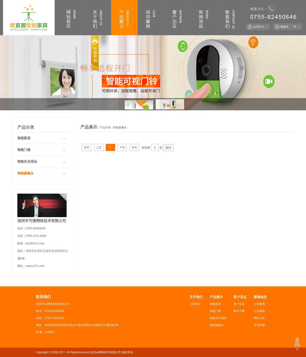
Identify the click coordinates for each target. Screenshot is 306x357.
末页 (134, 147)
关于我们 (196, 297)
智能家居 (23, 138)
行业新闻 (259, 311)
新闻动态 (260, 297)
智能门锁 (23, 150)
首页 (86, 147)
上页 (99, 147)
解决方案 (239, 311)
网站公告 (259, 318)
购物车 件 (285, 26)
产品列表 (105, 127)
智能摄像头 (25, 173)
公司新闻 (259, 304)
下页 (122, 147)
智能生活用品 (27, 161)
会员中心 (256, 26)
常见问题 (259, 325)
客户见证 (240, 297)
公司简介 (195, 304)
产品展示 (216, 297)
